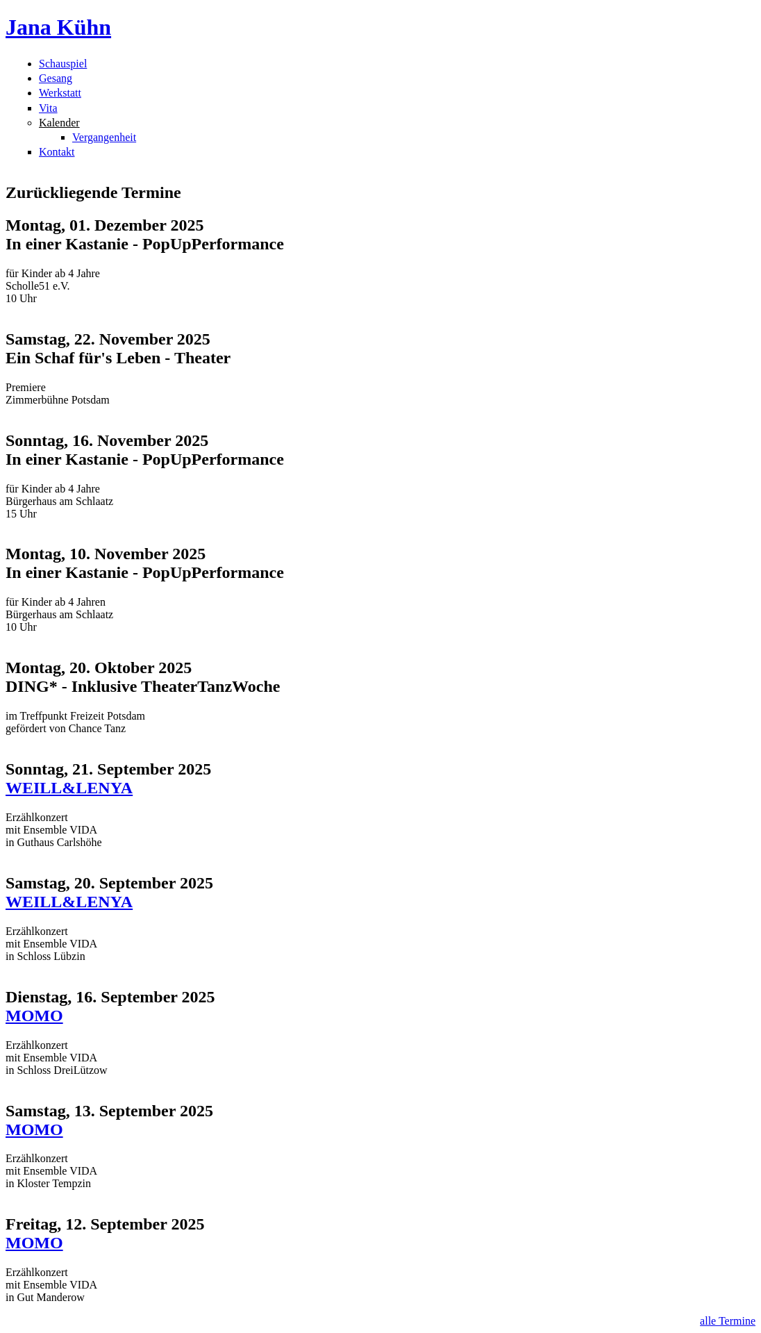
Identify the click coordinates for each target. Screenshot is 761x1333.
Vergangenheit (104, 137)
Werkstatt (60, 93)
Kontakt (57, 152)
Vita (48, 108)
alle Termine (727, 1321)
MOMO (34, 1016)
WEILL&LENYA (69, 788)
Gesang (55, 78)
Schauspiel (63, 63)
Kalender (59, 123)
